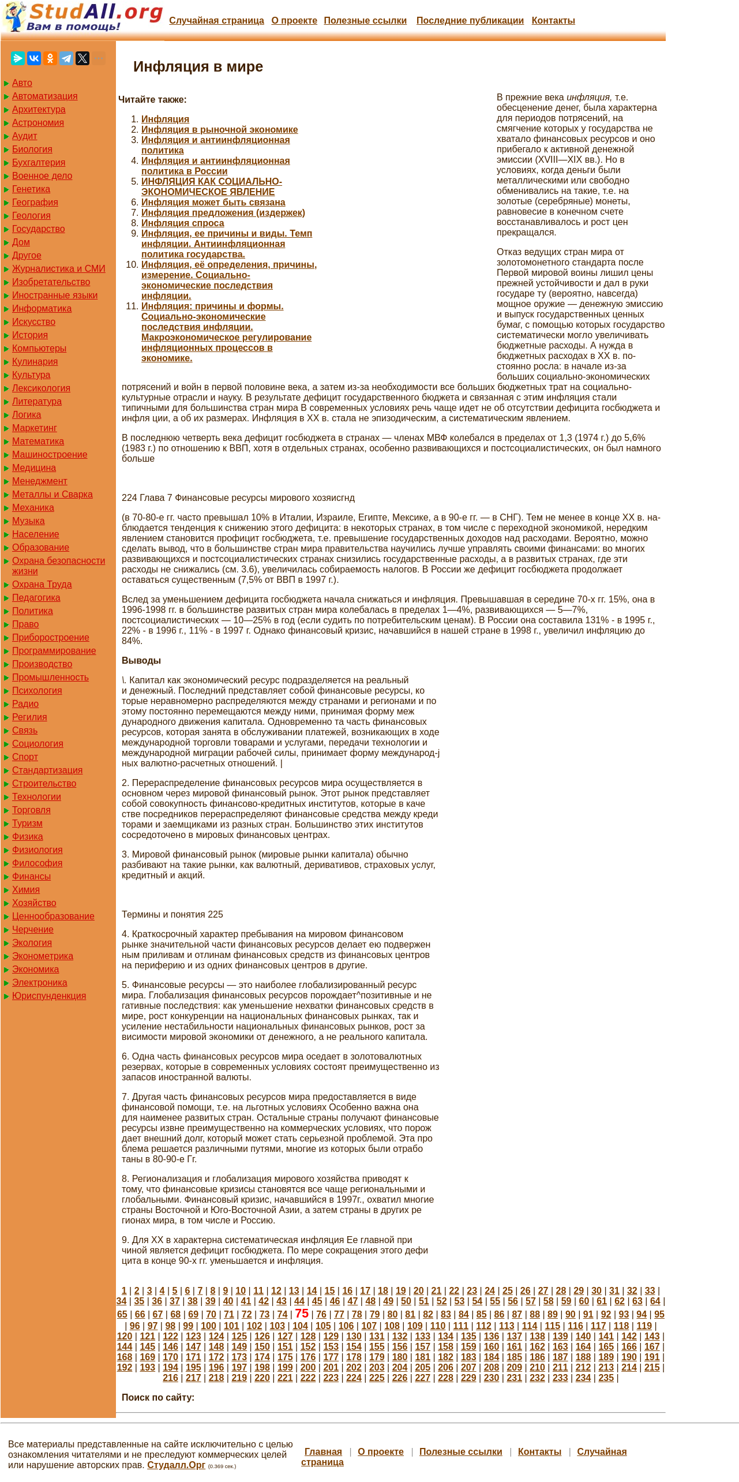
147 (193, 1347)
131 (377, 1336)
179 (377, 1357)
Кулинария (35, 361)
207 (469, 1367)
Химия (26, 890)
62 (619, 1301)
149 (239, 1347)
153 (331, 1347)
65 (122, 1314)
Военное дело (42, 176)
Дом (21, 242)
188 (583, 1357)
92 (606, 1314)
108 (392, 1326)
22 (454, 1291)
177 (331, 1357)
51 (424, 1301)
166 (629, 1347)
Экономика (35, 969)
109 (415, 1326)
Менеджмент (39, 481)
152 (308, 1347)
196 (216, 1367)
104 (300, 1326)
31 (614, 1291)
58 (548, 1301)
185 (514, 1357)
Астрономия (38, 123)
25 (507, 1291)
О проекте (294, 20)
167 (652, 1347)
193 (147, 1367)
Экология (32, 943)
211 (560, 1367)
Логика (26, 415)
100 (208, 1326)
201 (331, 1367)
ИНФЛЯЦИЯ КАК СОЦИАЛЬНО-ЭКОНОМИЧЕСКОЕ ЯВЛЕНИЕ (211, 187)
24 (490, 1291)
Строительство (44, 783)
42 (263, 1301)
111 (460, 1326)
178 (354, 1357)
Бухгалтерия (38, 162)
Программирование (54, 651)
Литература (37, 401)
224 (354, 1378)
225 (377, 1378)
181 (422, 1357)
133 (422, 1336)
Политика (32, 611)
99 (188, 1326)
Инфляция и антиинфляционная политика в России (215, 166)
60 (584, 1301)
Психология (37, 690)
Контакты (553, 20)
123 (193, 1336)
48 (370, 1301)
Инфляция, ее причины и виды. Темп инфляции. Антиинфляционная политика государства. (226, 244)
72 (247, 1314)
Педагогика (36, 597)
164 (583, 1347)
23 (472, 1291)
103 (277, 1326)
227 (422, 1378)
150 (262, 1347)
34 (122, 1301)
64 (655, 1301)
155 (377, 1347)
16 (347, 1291)
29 (578, 1291)
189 (606, 1357)
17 (365, 1291)
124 (216, 1336)
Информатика (42, 308)
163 (560, 1347)
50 (406, 1301)
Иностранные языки (54, 295)
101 (231, 1326)
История (30, 335)
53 (460, 1301)
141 (606, 1336)
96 (135, 1326)
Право (25, 624)
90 (570, 1314)
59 (566, 1301)
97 (153, 1326)
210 (537, 1367)
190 (629, 1357)
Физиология (37, 850)
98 (170, 1326)
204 (400, 1367)
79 (375, 1314)
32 (632, 1291)
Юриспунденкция (49, 996)
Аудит (24, 136)
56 (513, 1301)
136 (492, 1336)
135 (469, 1336)
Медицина (34, 468)
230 (492, 1378)
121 (147, 1336)
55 (495, 1301)
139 (560, 1336)
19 (401, 1291)
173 (239, 1357)
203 (377, 1367)
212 (583, 1367)
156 (400, 1347)
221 (285, 1378)
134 (445, 1336)
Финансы (31, 876)
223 (331, 1378)
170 (170, 1357)
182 (445, 1357)
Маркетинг (34, 428)
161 (514, 1347)
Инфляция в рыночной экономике (219, 129)
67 (158, 1314)
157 (422, 1347)
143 (652, 1336)
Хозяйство (34, 903)
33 (650, 1291)
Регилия (29, 717)
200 (308, 1367)
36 (157, 1301)
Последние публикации (470, 20)
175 (285, 1357)
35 (139, 1301)
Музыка (28, 521)
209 (514, 1367)
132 (400, 1336)
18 (383, 1291)
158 (445, 1347)
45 (317, 1301)
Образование (40, 547)
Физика (27, 836)
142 (629, 1336)
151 (285, 1347)
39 (210, 1301)
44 (299, 1301)
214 (629, 1367)
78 (357, 1314)
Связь (24, 730)
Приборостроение (50, 637)
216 (170, 1378)
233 (560, 1378)
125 (239, 1336)
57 (531, 1301)
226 (400, 1378)
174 (262, 1357)
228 (445, 1378)
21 (437, 1291)
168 (125, 1357)
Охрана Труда (42, 584)
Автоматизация (45, 96)
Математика (38, 441)
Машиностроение (50, 454)
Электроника (39, 982)
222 (308, 1378)
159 (469, 1347)
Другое (27, 255)
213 (606, 1367)
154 (354, 1347)
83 (446, 1314)
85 (482, 1314)
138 (537, 1336)
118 (621, 1326)
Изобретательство (51, 282)
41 (246, 1301)
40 (228, 1301)
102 (254, 1326)
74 (282, 1314)
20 (419, 1291)
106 (346, 1326)
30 (596, 1291)
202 (354, 1367)
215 (652, 1367)
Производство (42, 664)
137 (514, 1336)
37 (175, 1301)
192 (125, 1367)
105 (323, 1326)
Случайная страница (216, 20)
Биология (32, 149)
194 (170, 1367)
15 (330, 1291)
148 (216, 1347)
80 (393, 1314)
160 (492, 1347)
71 (229, 1314)
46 (335, 1301)
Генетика (31, 189)
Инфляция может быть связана (213, 202)
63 (637, 1301)
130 (354, 1336)
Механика (33, 507)
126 (262, 1336)
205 (422, 1367)
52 (442, 1301)
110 (438, 1326)
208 (492, 1367)
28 (561, 1291)
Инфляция (165, 119)
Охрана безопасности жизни (58, 566)
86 (499, 1314)
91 (588, 1314)
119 (644, 1326)
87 (517, 1314)
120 (125, 1336)
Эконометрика (42, 956)
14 (312, 1291)
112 (484, 1326)
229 (469, 1378)
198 (262, 1367)
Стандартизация (47, 770)
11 (258, 1291)
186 (537, 1357)
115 (552, 1326)
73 (265, 1314)
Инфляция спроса (182, 223)
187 (560, 1357)
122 (170, 1336)
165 (606, 1347)
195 (193, 1367)
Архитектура (39, 109)
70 (211, 1314)
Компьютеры (39, 348)
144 (125, 1347)
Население (35, 534)
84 (464, 1314)
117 (598, 1326)
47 (353, 1301)
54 (477, 1301)
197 (239, 1367)
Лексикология (41, 388)
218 (216, 1378)
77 (339, 1314)
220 (262, 1378)
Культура (31, 375)
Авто (22, 83)
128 (308, 1336)
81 (410, 1314)
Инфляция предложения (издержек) (223, 213)
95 (659, 1314)
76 (321, 1314)
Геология (31, 215)
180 (400, 1357)
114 (530, 1326)
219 (239, 1378)
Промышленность (50, 677)
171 (193, 1357)
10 (240, 1291)
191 (652, 1357)
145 (147, 1347)
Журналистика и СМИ (59, 269)
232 (537, 1378)
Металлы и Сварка (52, 494)
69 (193, 1314)
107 (369, 1326)
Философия (37, 863)
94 (641, 1314)
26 (525, 1291)
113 (507, 1326)
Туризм (27, 823)
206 (445, 1367)
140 (583, 1336)
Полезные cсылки (365, 20)
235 (606, 1378)
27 (543, 1291)
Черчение (33, 929)
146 (170, 1347)
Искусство (33, 322)
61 (602, 1301)
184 (492, 1357)
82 (428, 1314)
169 (147, 1357)
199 (285, 1367)
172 (216, 1357)
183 (469, 1357)
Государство (38, 229)
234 (583, 1378)
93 (623, 1314)
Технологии (36, 797)
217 (193, 1378)
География (35, 202)
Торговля (31, 810)
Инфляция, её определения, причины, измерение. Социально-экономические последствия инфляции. (229, 280)
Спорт (25, 757)
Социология (37, 744)
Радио (25, 704)
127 (285, 1336)
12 (276, 1291)
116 (575, 1326)
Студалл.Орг (176, 1465)
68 (175, 1314)
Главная (323, 1452)
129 (331, 1336)
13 (294, 1291)
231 (514, 1378)
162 (537, 1347)
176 (308, 1357)
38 (192, 1301)
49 (388, 1301)
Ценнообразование (53, 916)
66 (140, 1314)
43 (281, 1301)
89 (552, 1314)
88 (535, 1314)
